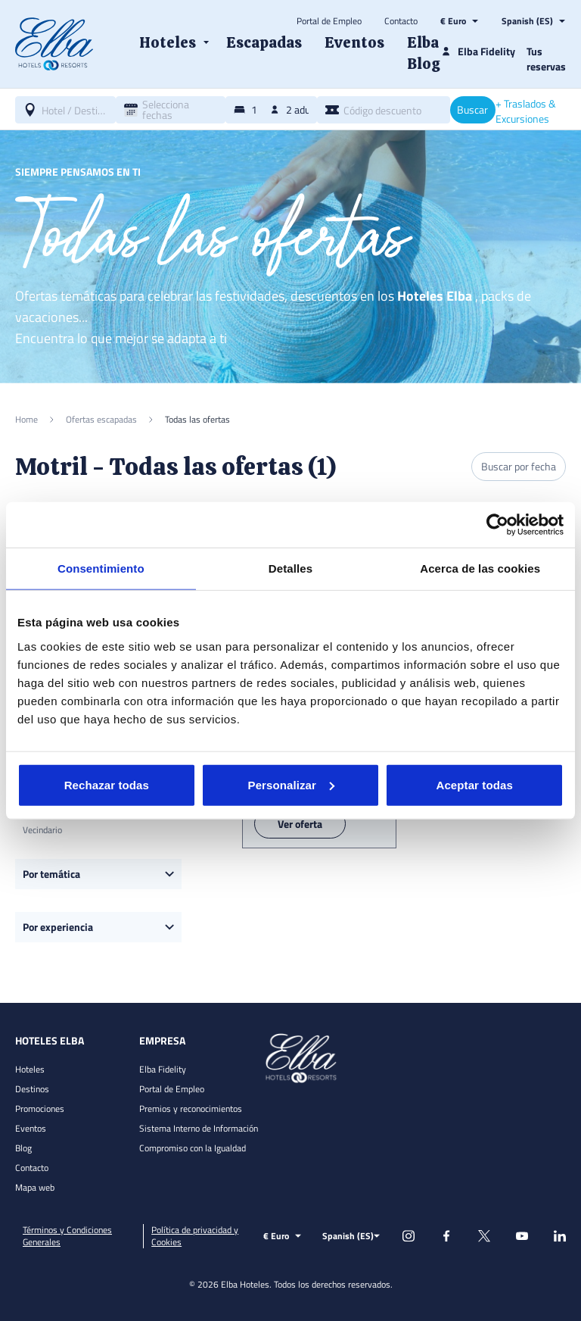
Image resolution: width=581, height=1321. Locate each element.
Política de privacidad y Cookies (194, 1236)
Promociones (39, 1108)
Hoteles (30, 1069)
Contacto (401, 21)
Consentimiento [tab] (100, 568)
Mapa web (34, 1187)
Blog (23, 1148)
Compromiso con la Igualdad (192, 1148)
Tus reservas (546, 58)
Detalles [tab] (290, 568)
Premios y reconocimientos (190, 1108)
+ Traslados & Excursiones (526, 111)
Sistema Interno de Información (198, 1128)
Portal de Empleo (329, 21)
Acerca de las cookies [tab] (480, 568)
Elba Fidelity (162, 1069)
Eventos (30, 1128)
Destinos (32, 1089)
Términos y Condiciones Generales (67, 1236)
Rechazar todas (106, 784)
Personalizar (291, 784)
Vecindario (42, 830)
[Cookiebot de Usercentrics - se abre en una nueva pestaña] (497, 525)
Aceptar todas (475, 784)
